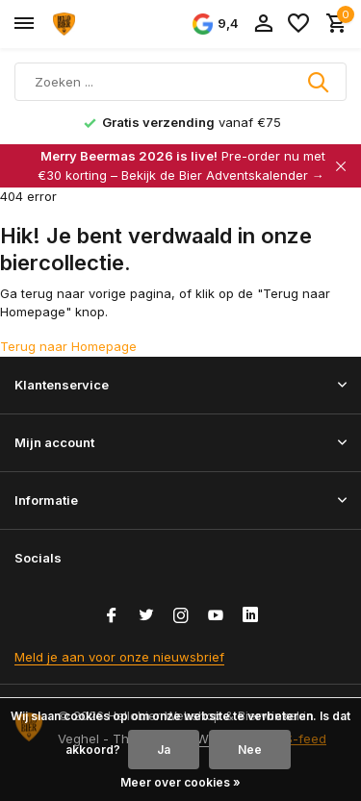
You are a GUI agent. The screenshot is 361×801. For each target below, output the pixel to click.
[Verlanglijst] (298, 24)
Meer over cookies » (180, 782)
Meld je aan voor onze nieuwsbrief (119, 656)
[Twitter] (146, 616)
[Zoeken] (180, 82)
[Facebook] (111, 616)
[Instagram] (181, 616)
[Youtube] (215, 616)
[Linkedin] (250, 616)
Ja (163, 749)
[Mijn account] (263, 24)
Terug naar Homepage (68, 346)
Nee (250, 749)
